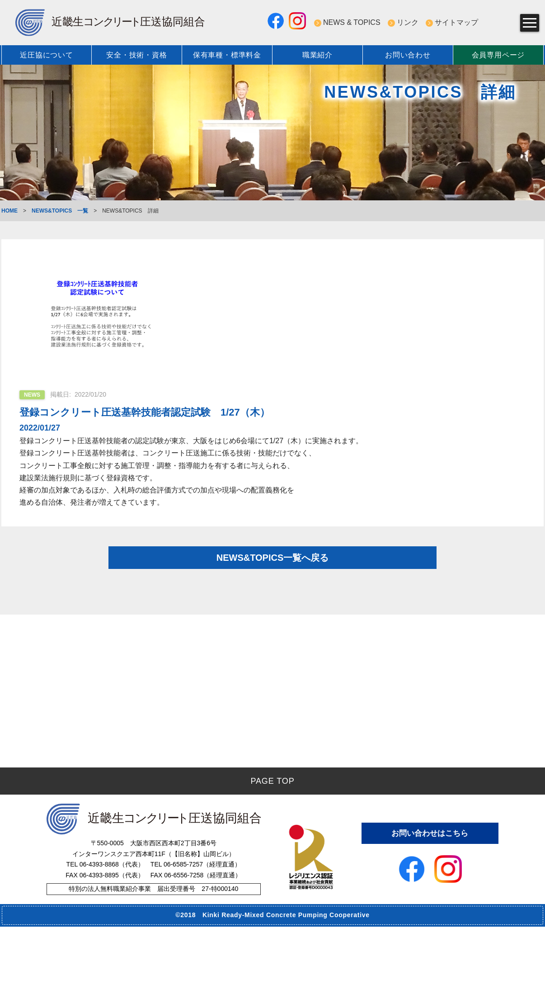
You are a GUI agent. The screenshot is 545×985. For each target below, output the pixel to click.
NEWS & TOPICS (352, 22)
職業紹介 (317, 55)
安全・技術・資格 (136, 55)
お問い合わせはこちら (430, 891)
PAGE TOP (272, 839)
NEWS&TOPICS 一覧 (60, 211)
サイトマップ (456, 22)
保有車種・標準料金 (227, 55)
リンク (407, 22)
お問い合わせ (408, 55)
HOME (9, 211)
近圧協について (46, 55)
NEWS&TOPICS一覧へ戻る (272, 565)
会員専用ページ (498, 55)
